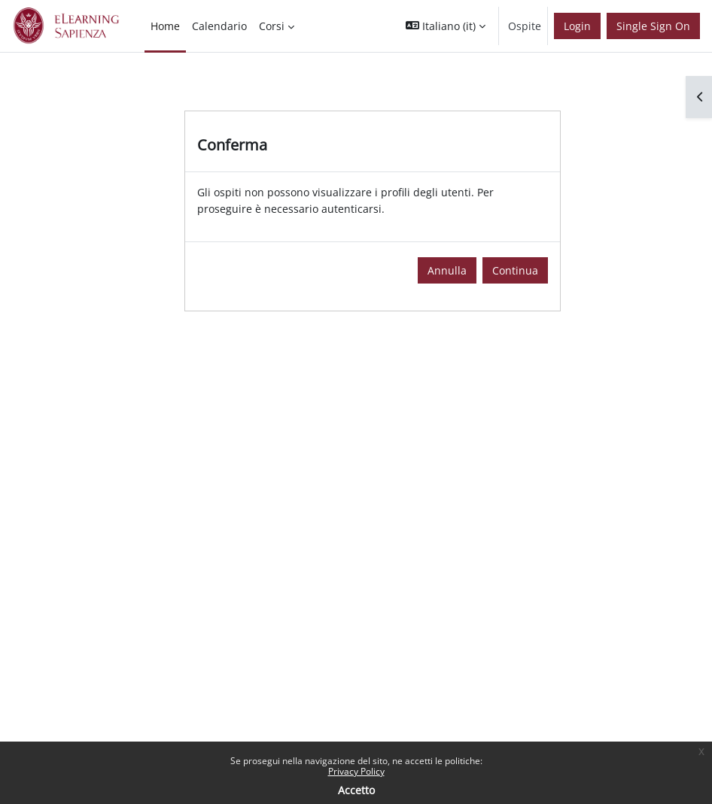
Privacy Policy (356, 771)
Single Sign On (653, 26)
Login (577, 26)
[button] (445, 26)
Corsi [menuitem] (271, 26)
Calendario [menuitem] (219, 26)
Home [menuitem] (165, 26)
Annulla (447, 270)
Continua (515, 270)
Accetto (356, 790)
